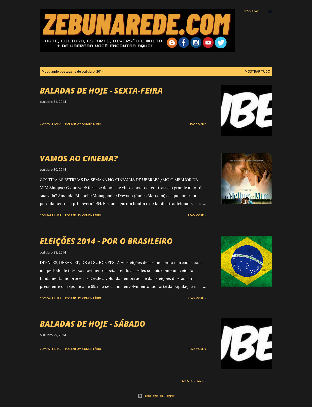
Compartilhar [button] (50, 123)
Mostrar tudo (257, 71)
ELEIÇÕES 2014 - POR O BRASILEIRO (106, 240)
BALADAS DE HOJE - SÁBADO (92, 323)
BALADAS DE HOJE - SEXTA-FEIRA (101, 90)
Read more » (197, 123)
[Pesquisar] (251, 11)
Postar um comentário (83, 123)
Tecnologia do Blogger (156, 396)
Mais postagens (194, 381)
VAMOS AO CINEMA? (79, 158)
